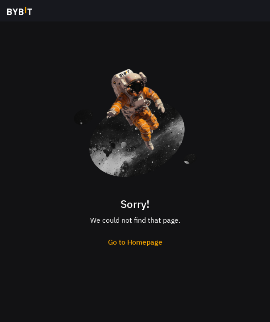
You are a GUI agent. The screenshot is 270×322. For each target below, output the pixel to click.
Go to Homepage (135, 241)
